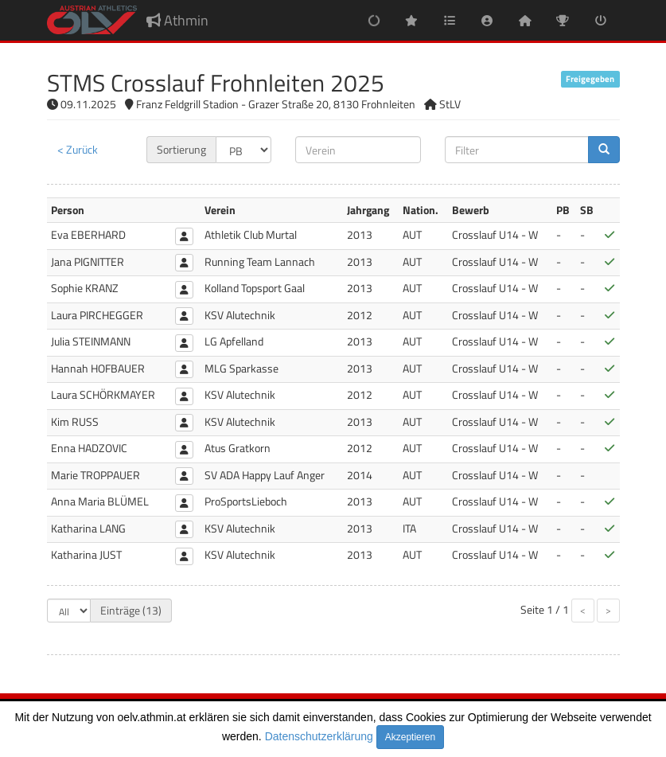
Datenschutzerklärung (319, 736)
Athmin (177, 20)
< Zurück (77, 149)
